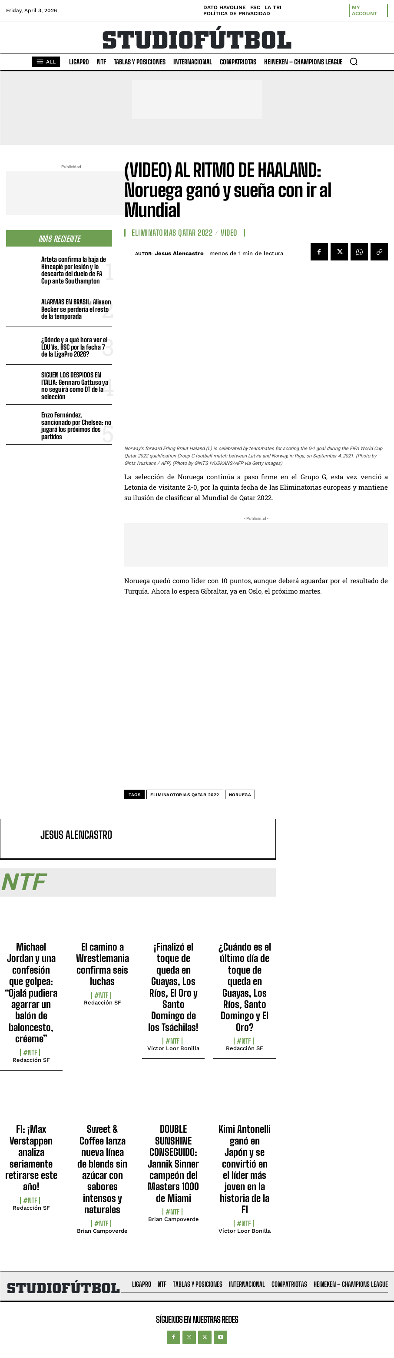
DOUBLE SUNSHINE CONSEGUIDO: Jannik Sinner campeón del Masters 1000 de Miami (173, 1163)
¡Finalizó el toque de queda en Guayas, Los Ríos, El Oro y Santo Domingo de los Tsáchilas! (173, 987)
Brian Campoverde (102, 1231)
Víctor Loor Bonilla (173, 1048)
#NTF (30, 1052)
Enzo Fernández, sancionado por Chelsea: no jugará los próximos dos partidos (76, 425)
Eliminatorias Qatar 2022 (172, 233)
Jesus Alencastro (179, 253)
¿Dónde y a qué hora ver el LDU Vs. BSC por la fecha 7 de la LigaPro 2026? (74, 347)
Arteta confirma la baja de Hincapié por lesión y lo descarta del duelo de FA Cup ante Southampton (73, 270)
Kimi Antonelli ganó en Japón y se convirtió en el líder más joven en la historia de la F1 (245, 1169)
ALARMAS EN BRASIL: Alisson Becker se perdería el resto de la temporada (76, 309)
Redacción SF (31, 1060)
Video (229, 233)
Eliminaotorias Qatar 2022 (184, 794)
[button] (353, 61)
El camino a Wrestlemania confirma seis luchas (102, 964)
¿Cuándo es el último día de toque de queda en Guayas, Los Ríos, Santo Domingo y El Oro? (245, 987)
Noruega (240, 794)
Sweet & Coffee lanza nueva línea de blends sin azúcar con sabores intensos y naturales (102, 1169)
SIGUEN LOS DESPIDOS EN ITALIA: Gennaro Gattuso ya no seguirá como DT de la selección (74, 385)
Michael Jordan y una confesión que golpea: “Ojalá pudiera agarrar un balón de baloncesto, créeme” (31, 992)
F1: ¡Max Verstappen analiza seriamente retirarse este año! (31, 1157)
